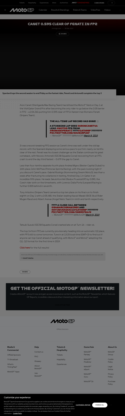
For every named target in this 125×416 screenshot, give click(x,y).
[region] (62, 405)
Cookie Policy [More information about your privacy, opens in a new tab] (17, 413)
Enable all (100, 405)
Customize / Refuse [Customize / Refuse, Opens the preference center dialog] (83, 405)
